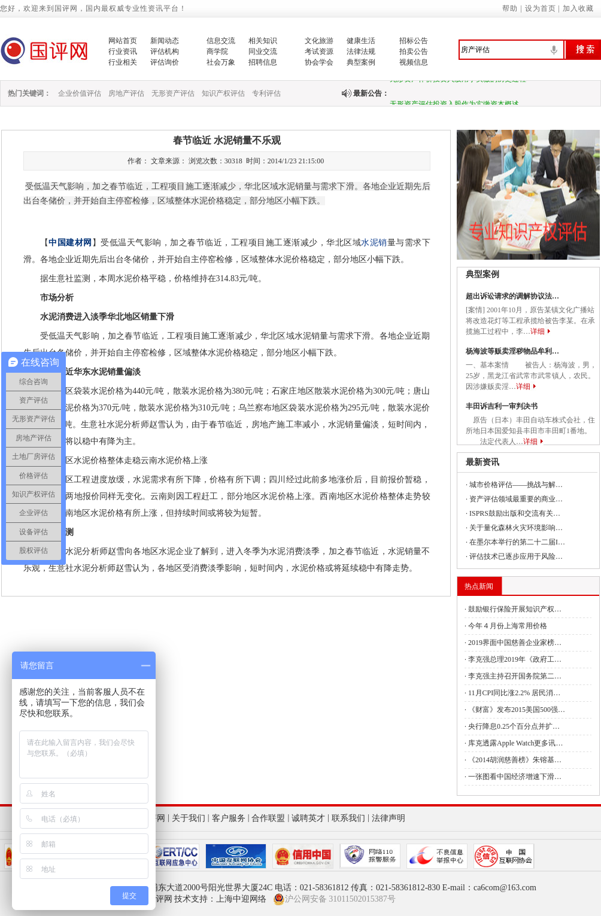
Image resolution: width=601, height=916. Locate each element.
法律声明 (388, 818)
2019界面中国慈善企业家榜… (514, 642)
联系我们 (348, 818)
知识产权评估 (223, 93)
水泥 (369, 242)
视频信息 (413, 62)
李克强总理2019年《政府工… (514, 659)
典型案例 (361, 62)
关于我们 (188, 818)
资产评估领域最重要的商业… (516, 499)
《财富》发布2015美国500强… (516, 709)
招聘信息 (262, 62)
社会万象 (221, 62)
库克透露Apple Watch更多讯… (515, 743)
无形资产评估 (173, 93)
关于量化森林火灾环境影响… (516, 528)
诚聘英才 (308, 818)
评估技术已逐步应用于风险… (516, 556)
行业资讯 (122, 51)
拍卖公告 (413, 51)
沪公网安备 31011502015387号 (334, 899)
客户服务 (228, 818)
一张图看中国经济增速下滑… (514, 776)
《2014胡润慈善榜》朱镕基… (514, 760)
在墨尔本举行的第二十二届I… (517, 542)
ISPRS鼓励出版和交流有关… (514, 513)
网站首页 (122, 40)
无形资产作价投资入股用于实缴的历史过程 (458, 82)
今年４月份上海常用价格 (507, 626)
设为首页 (540, 8)
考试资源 (319, 51)
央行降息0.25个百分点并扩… (514, 726)
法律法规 (361, 51)
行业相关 (122, 62)
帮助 (510, 8)
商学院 (217, 51)
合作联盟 (268, 818)
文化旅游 (319, 40)
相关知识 (262, 40)
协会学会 (319, 62)
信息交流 (221, 40)
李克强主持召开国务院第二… (514, 676)
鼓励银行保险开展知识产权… (514, 609)
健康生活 (361, 40)
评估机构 (164, 51)
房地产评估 (126, 93)
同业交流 (262, 51)
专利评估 (266, 93)
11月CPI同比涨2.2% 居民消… (514, 693)
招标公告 (413, 40)
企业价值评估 (79, 93)
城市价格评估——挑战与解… (516, 484)
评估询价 (164, 62)
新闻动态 (164, 40)
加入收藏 (578, 8)
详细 (537, 331)
